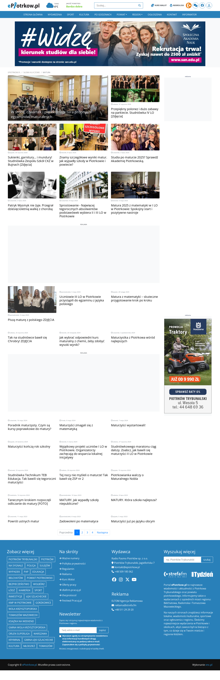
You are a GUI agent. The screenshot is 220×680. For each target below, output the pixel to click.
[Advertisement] (84, 247)
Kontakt (172, 14)
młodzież (29, 646)
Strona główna (32, 14)
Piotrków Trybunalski (23, 559)
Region (136, 14)
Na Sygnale (16, 565)
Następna (102, 532)
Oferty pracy (69, 584)
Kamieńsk (25, 590)
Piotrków (47, 559)
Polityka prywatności (74, 563)
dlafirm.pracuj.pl (71, 590)
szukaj (206, 559)
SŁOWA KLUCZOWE (31, 72)
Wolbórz (39, 584)
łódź (12, 590)
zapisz (102, 630)
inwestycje (15, 596)
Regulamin (68, 569)
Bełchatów (16, 578)
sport (38, 590)
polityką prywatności (89, 644)
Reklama (67, 574)
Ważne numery (70, 558)
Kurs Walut (159, 5)
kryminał (14, 639)
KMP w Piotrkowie (20, 602)
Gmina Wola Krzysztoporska (27, 627)
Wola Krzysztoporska (23, 609)
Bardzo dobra (74, 6)
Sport (70, 14)
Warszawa (40, 633)
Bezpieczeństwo (19, 584)
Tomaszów (45, 646)
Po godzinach (103, 14)
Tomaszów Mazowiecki (23, 615)
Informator (189, 14)
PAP (26, 571)
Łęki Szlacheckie (36, 596)
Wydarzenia (55, 14)
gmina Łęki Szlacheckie (38, 639)
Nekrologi (177, 5)
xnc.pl (208, 664)
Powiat (121, 14)
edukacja (38, 571)
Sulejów (45, 565)
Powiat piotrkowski (39, 578)
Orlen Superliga (19, 633)
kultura (14, 646)
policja (31, 565)
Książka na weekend (21, 621)
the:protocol (69, 595)
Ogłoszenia (155, 14)
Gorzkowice (43, 602)
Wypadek (14, 571)
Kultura (84, 14)
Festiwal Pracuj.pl (72, 600)
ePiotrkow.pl (14, 72)
